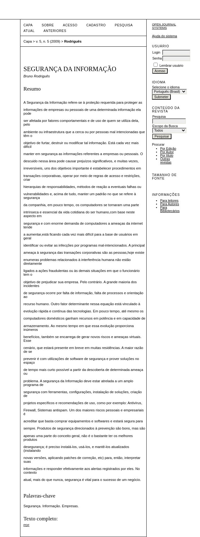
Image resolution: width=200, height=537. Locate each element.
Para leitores (169, 200)
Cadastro (96, 25)
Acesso (70, 25)
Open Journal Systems (164, 26)
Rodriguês (72, 41)
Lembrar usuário (171, 65)
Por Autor (167, 152)
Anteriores (54, 31)
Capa (28, 25)
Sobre (48, 25)
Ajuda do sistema (164, 36)
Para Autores (169, 204)
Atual (29, 31)
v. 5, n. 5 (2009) (48, 41)
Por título (166, 155)
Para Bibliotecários (170, 209)
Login (156, 52)
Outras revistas (165, 160)
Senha (157, 58)
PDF (27, 525)
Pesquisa (123, 25)
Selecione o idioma (166, 87)
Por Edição (168, 148)
